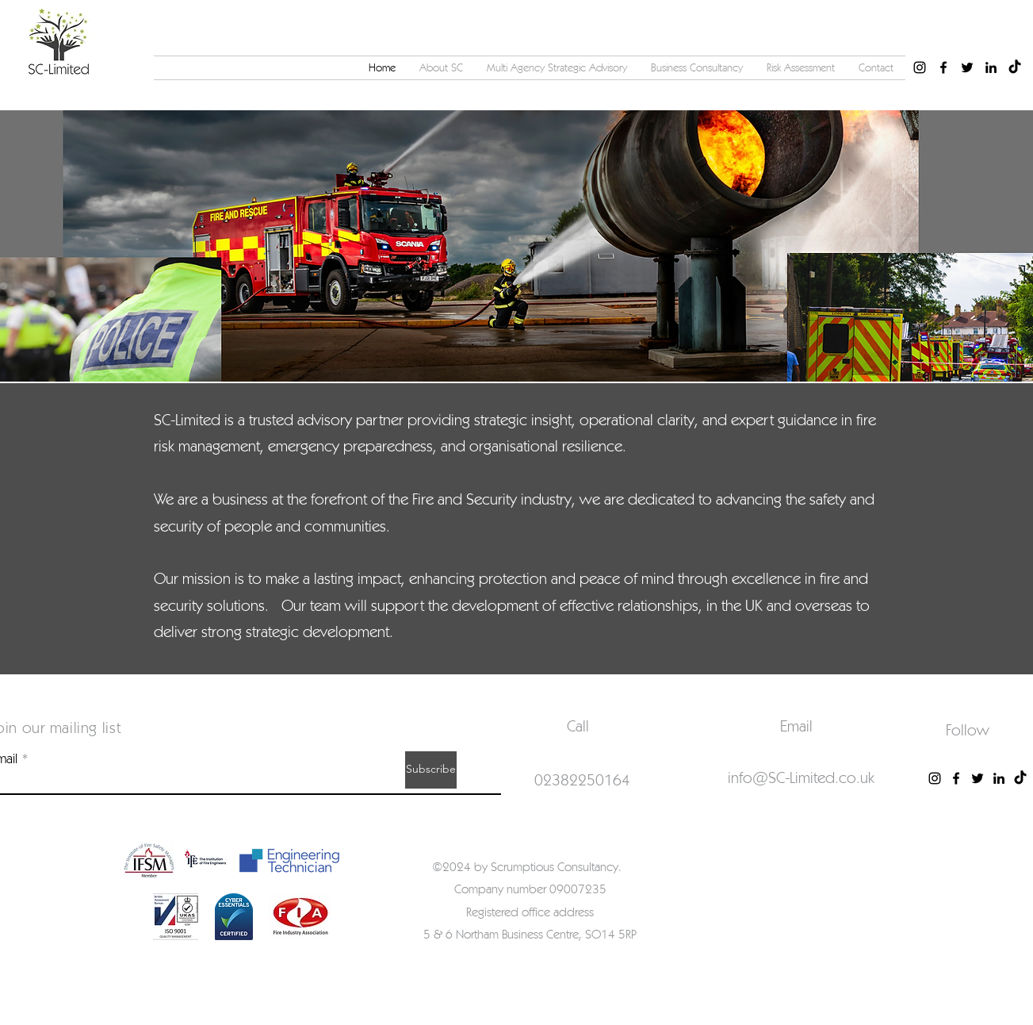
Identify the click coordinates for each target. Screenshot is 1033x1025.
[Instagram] (935, 778)
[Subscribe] (431, 770)
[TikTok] (1015, 67)
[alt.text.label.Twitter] (967, 67)
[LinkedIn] (999, 778)
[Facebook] (956, 778)
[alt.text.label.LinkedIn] (991, 67)
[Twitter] (977, 778)
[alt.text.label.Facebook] (943, 67)
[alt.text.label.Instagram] (920, 67)
